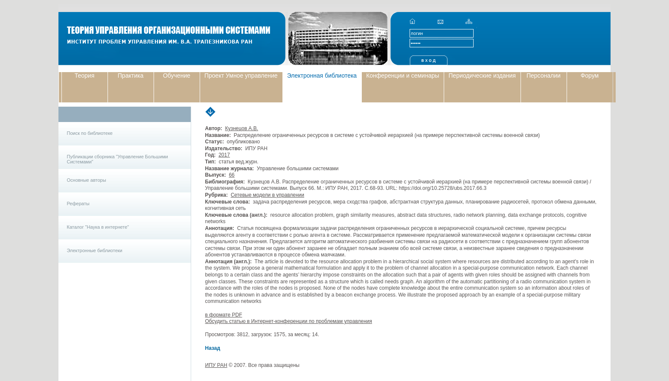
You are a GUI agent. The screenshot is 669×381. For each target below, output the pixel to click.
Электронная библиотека (322, 75)
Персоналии (543, 75)
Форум (590, 75)
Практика (130, 75)
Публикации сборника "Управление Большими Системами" (117, 159)
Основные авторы (86, 180)
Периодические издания (482, 75)
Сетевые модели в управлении (267, 195)
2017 (224, 155)
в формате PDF (223, 315)
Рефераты (78, 203)
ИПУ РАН (216, 365)
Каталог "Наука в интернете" (98, 227)
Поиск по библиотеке (90, 133)
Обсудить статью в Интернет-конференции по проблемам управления (288, 321)
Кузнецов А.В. (241, 128)
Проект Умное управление (241, 75)
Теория (85, 75)
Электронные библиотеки (94, 250)
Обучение (176, 75)
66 (231, 175)
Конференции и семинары (402, 75)
